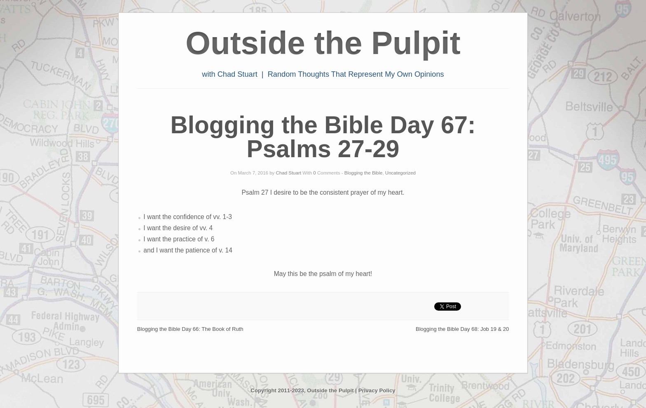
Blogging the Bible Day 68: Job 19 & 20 (462, 329)
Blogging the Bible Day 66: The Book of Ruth (190, 329)
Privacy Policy (377, 390)
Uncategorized (400, 172)
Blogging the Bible (363, 172)
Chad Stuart (288, 172)
